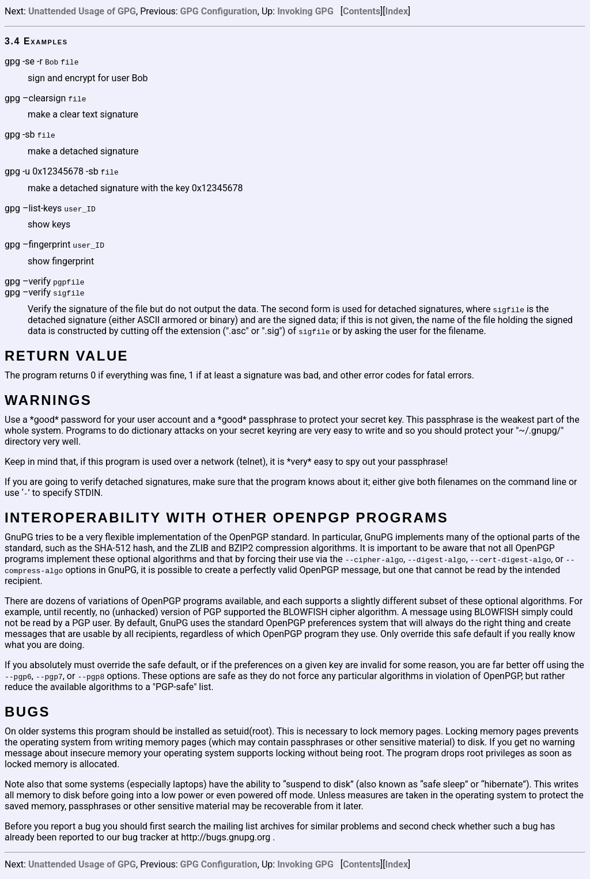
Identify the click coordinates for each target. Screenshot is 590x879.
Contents (361, 11)
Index (396, 11)
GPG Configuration (219, 11)
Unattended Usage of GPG (82, 11)
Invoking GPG (305, 11)
